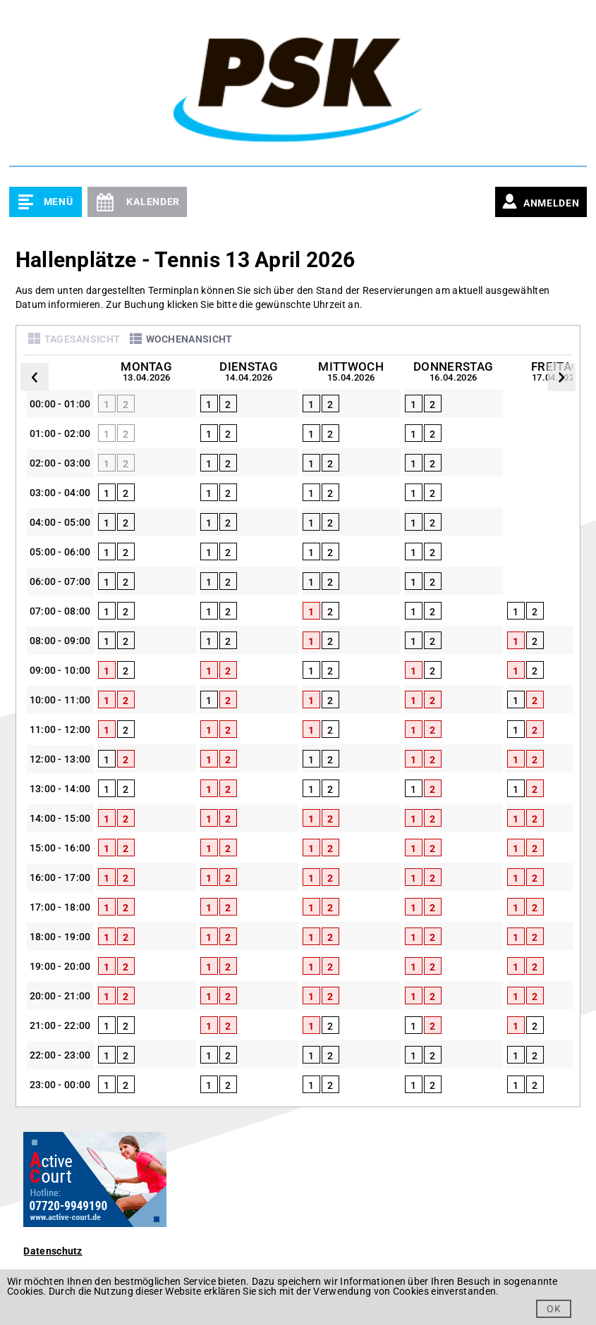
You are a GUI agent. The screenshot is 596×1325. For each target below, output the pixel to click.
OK (554, 1308)
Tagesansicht (82, 339)
